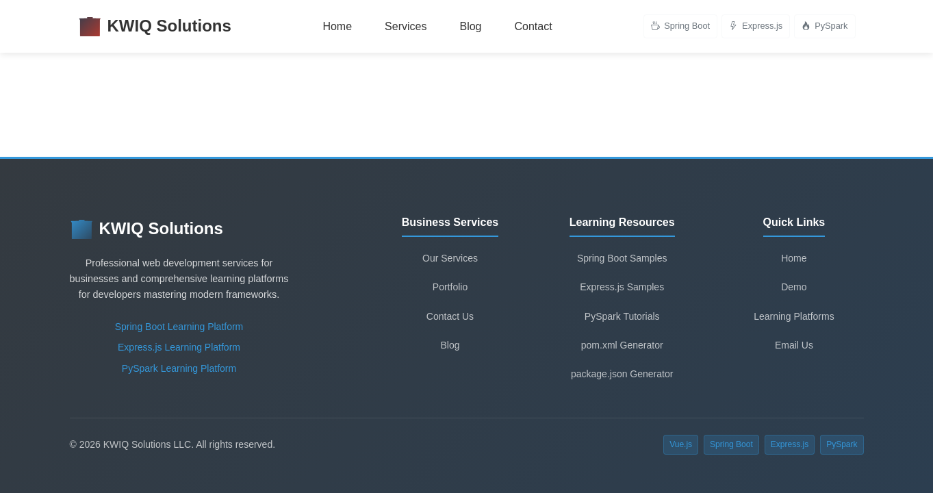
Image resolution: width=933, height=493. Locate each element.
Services (405, 26)
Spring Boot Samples (622, 258)
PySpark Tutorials (622, 316)
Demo (793, 286)
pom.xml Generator (622, 345)
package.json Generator (622, 373)
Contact (533, 26)
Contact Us (450, 316)
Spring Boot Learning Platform (179, 326)
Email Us (794, 345)
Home (337, 26)
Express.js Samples (622, 286)
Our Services (450, 258)
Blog (470, 26)
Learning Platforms (794, 316)
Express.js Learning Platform (179, 347)
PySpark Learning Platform (179, 368)
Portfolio (450, 286)
